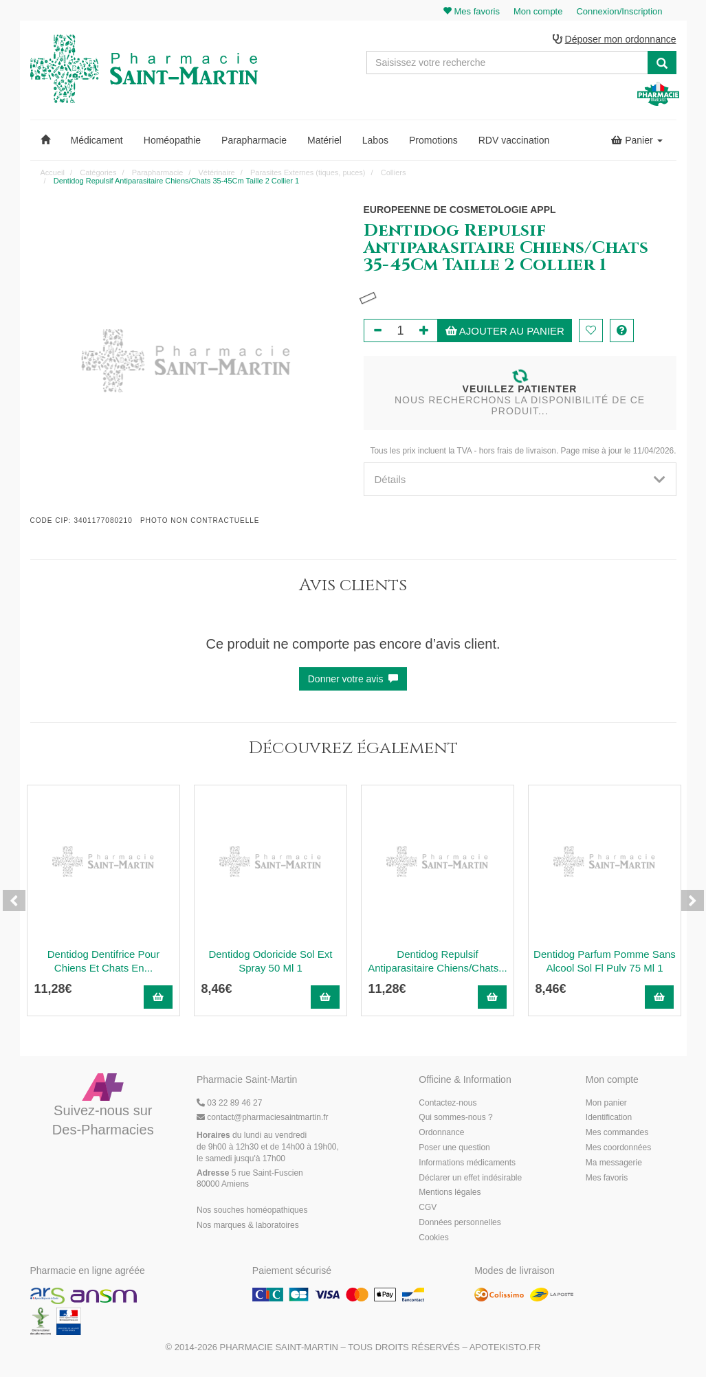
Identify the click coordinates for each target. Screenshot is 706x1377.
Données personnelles (459, 1222)
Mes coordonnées (618, 1147)
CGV (428, 1207)
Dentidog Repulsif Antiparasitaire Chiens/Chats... (437, 961)
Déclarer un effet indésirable (470, 1178)
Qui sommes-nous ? (455, 1117)
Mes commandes (617, 1132)
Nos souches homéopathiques (252, 1210)
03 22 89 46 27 (229, 1103)
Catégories (98, 172)
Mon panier (606, 1103)
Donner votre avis (353, 678)
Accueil (53, 172)
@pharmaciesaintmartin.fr (263, 1117)
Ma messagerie (614, 1162)
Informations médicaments (467, 1162)
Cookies (433, 1237)
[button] (45, 140)
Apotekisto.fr (505, 1347)
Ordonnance (441, 1132)
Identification (609, 1117)
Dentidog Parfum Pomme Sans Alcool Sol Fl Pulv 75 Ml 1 (604, 961)
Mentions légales (450, 1192)
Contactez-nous (447, 1103)
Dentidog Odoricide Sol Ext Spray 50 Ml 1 (270, 961)
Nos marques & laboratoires (248, 1225)
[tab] (520, 479)
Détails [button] (520, 479)
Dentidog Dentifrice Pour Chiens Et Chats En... (103, 961)
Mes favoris (607, 1178)
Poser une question (454, 1147)
